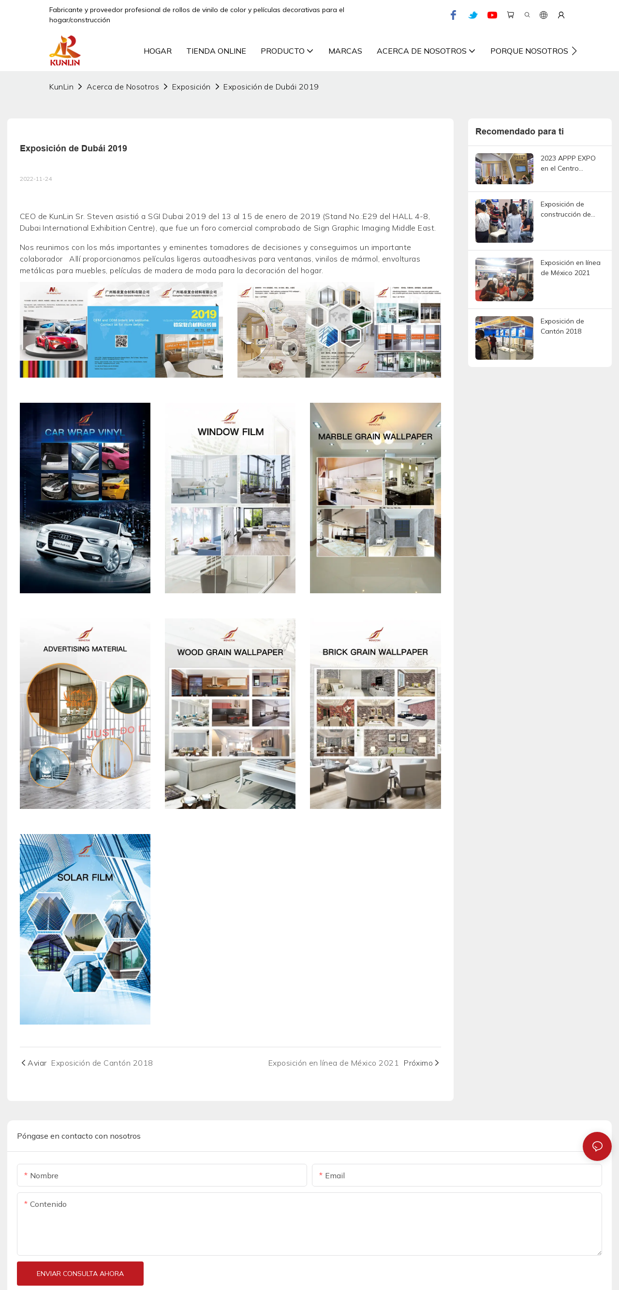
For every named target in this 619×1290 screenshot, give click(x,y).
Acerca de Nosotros (123, 86)
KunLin (61, 86)
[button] (574, 50)
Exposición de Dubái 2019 (271, 86)
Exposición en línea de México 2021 (571, 267)
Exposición (191, 86)
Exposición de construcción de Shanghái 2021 (566, 210)
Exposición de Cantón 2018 (562, 326)
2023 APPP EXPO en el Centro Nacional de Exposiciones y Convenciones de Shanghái (568, 164)
